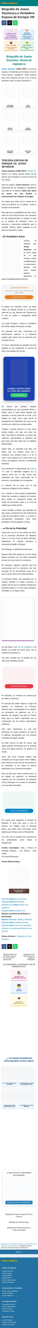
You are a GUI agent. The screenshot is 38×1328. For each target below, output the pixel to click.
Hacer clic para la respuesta (19, 1202)
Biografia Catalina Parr (13, 911)
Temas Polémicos (7, 1295)
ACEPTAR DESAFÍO (19, 297)
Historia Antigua (7, 1273)
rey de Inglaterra (25, 647)
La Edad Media (7, 1275)
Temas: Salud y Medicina (10, 1291)
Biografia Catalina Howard (15, 922)
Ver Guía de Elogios (19, 686)
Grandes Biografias (8, 1282)
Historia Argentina (7, 1271)
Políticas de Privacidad (9, 1322)
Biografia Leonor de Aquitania (16, 925)
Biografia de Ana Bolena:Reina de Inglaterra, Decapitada (29, 956)
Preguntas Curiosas (8, 1311)
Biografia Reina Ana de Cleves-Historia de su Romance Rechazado (10, 956)
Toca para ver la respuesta (19, 891)
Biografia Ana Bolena (13, 902)
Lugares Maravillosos (8, 1306)
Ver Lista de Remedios (19, 811)
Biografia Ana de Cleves (14, 899)
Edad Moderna (6, 1278)
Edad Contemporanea (9, 1280)
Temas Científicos (7, 1293)
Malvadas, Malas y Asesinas (17, 919)
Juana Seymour (9, 69)
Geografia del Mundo (8, 1304)
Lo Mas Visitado (7, 1320)
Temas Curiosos (7, 1309)
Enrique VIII (31, 171)
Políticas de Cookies (8, 1324)
